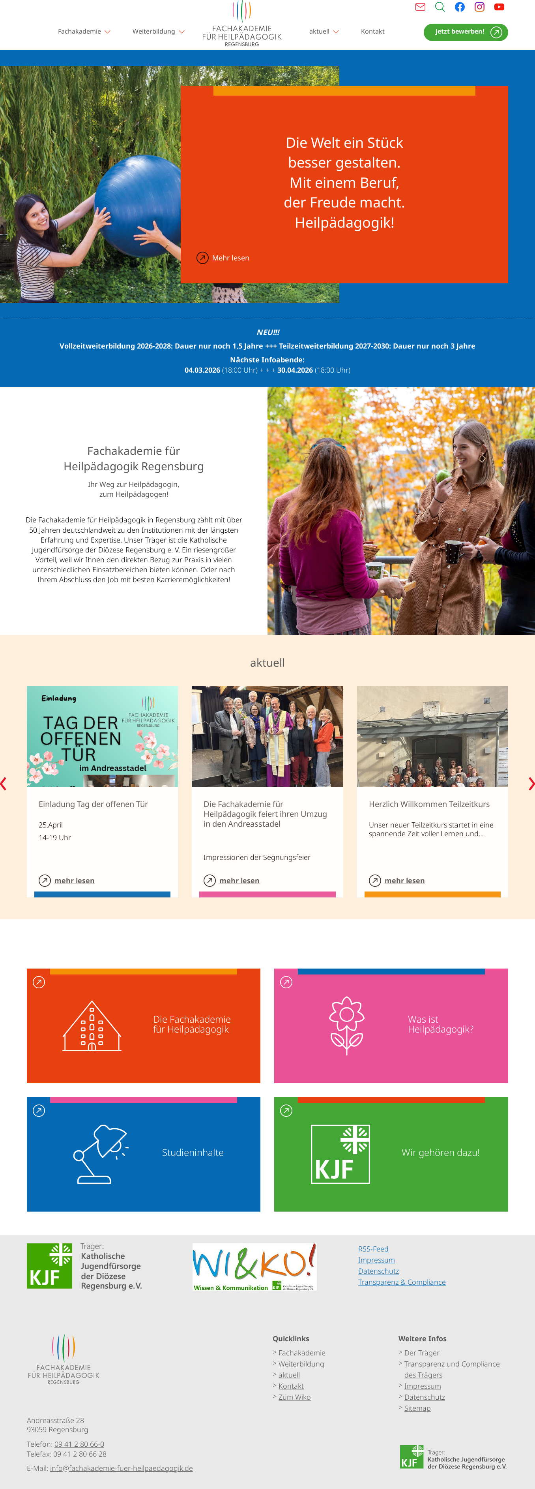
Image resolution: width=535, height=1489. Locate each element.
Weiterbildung (154, 31)
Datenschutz (424, 1397)
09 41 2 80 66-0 (79, 1443)
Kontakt (373, 31)
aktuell (319, 31)
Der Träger (422, 1352)
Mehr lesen (230, 257)
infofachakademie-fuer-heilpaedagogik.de (121, 1468)
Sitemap (417, 1408)
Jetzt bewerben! (460, 31)
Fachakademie (79, 31)
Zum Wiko (295, 1397)
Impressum (422, 1386)
